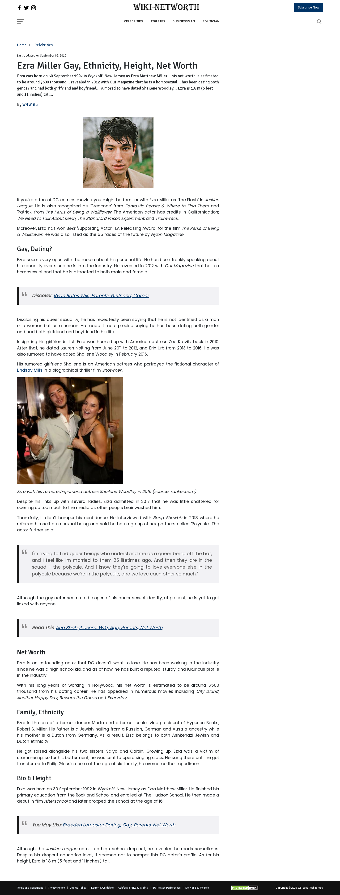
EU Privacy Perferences (167, 888)
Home (22, 45)
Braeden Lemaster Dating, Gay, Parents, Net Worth (119, 825)
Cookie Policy (78, 888)
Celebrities (133, 21)
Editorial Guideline (102, 888)
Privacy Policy (56, 888)
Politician (211, 21)
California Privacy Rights (133, 888)
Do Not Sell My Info (197, 888)
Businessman (184, 21)
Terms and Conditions (30, 888)
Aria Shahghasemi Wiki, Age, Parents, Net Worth (109, 627)
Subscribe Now (308, 7)
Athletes (157, 21)
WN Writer (30, 104)
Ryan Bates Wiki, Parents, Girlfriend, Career (101, 295)
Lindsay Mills (29, 370)
